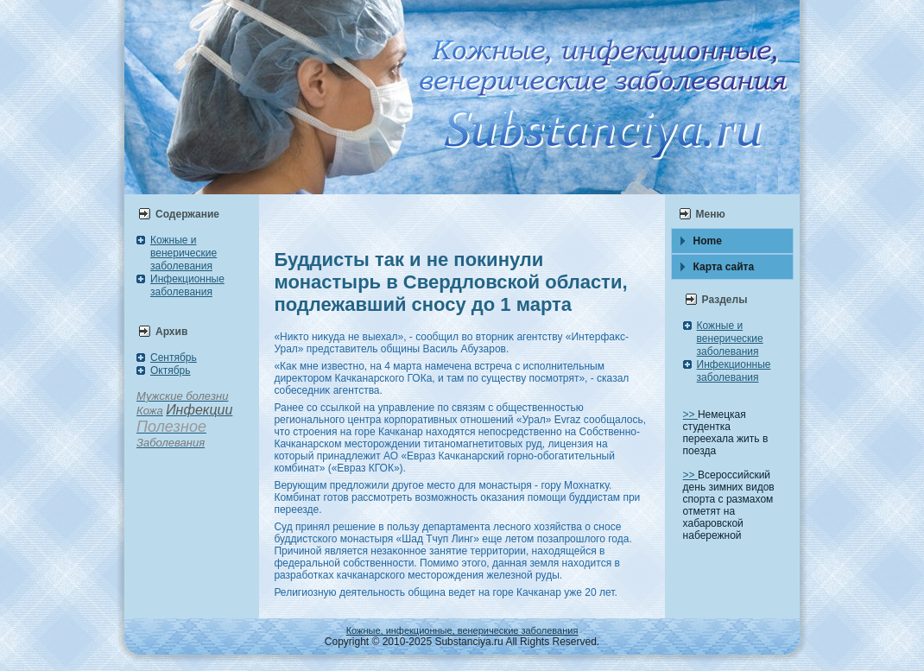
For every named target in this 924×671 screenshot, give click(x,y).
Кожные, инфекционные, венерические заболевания (462, 630)
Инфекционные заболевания (187, 285)
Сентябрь (173, 357)
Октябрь (170, 370)
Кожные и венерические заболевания (183, 253)
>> (690, 414)
